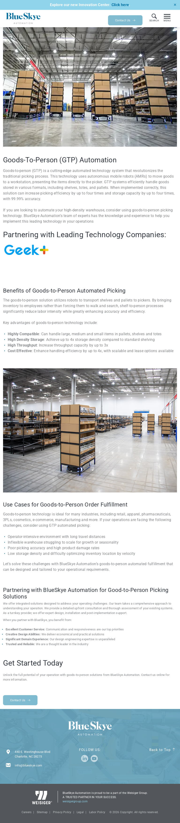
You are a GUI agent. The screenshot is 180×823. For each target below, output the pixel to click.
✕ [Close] (174, 5)
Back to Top (160, 750)
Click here (120, 5)
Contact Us (125, 20)
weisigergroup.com (75, 801)
